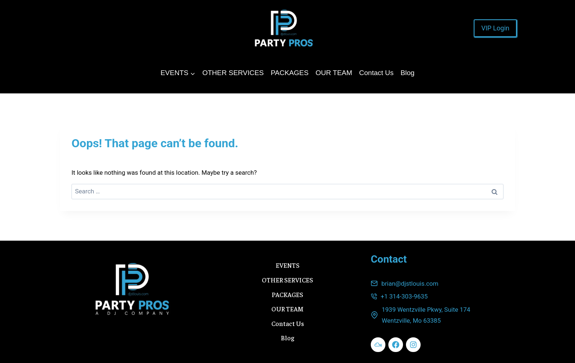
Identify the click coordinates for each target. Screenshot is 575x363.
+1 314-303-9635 (404, 296)
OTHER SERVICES (233, 73)
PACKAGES (289, 73)
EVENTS (288, 265)
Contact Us (376, 73)
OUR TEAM (333, 73)
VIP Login (495, 28)
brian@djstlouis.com (409, 283)
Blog (407, 73)
